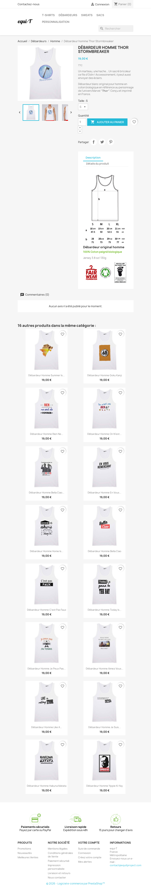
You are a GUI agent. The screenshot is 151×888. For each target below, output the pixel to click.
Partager (93, 142)
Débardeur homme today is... (104, 609)
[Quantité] (82, 122)
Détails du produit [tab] (97, 163)
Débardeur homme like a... (46, 727)
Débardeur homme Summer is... (46, 375)
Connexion (84, 853)
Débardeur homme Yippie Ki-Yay (104, 785)
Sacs (100, 15)
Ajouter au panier (107, 122)
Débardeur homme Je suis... (104, 727)
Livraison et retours (59, 873)
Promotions (24, 848)
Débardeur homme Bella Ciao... (46, 492)
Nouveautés (25, 853)
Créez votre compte (89, 857)
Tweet (102, 142)
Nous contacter (57, 877)
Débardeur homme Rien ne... (46, 434)
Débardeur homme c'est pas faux (46, 609)
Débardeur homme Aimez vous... (104, 668)
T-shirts (48, 15)
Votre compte (89, 842)
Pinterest (110, 142)
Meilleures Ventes (28, 857)
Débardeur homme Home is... (46, 551)
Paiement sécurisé (58, 860)
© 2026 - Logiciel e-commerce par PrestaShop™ (75, 883)
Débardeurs (68, 15)
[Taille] (83, 107)
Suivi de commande (89, 848)
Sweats (87, 15)
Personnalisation (55, 22)
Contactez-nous (28, 4)
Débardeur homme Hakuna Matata (46, 785)
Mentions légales (58, 848)
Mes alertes (85, 861)
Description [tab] (93, 157)
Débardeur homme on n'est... (104, 434)
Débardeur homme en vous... (104, 492)
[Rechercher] (115, 28)
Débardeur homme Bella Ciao (104, 551)
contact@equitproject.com (125, 865)
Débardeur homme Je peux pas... (47, 668)
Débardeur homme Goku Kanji (104, 375)
